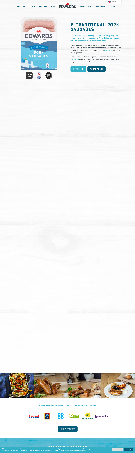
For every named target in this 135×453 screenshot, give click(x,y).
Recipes (32, 6)
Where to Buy (85, 6)
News (53, 6)
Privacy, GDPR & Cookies (47, 436)
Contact (113, 6)
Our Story (43, 6)
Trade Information (99, 436)
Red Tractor (74, 62)
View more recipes (67, 199)
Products (21, 6)
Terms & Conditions (69, 436)
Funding (84, 436)
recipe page (108, 52)
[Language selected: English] (114, 2)
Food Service (100, 6)
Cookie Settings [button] (117, 450)
